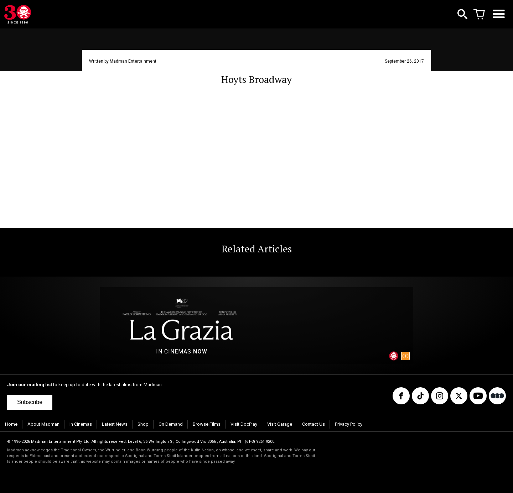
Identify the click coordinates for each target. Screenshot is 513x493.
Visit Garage (279, 424)
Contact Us (313, 424)
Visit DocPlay (243, 424)
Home (11, 424)
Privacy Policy (348, 424)
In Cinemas (80, 424)
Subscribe (29, 402)
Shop (143, 424)
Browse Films (207, 424)
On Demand (171, 424)
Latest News (115, 424)
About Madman (43, 424)
